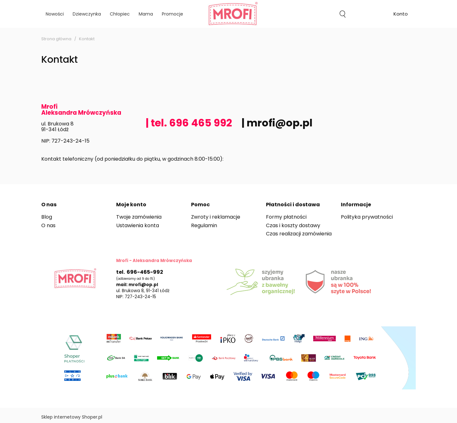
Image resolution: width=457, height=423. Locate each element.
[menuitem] (54, 14)
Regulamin (204, 225)
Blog (46, 217)
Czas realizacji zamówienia (299, 233)
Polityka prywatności (367, 217)
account (401, 14)
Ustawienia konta (137, 225)
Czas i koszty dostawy (293, 225)
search (343, 14)
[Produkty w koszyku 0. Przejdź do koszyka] (372, 14)
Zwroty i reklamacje (215, 217)
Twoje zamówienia (139, 217)
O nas (48, 225)
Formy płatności (286, 217)
